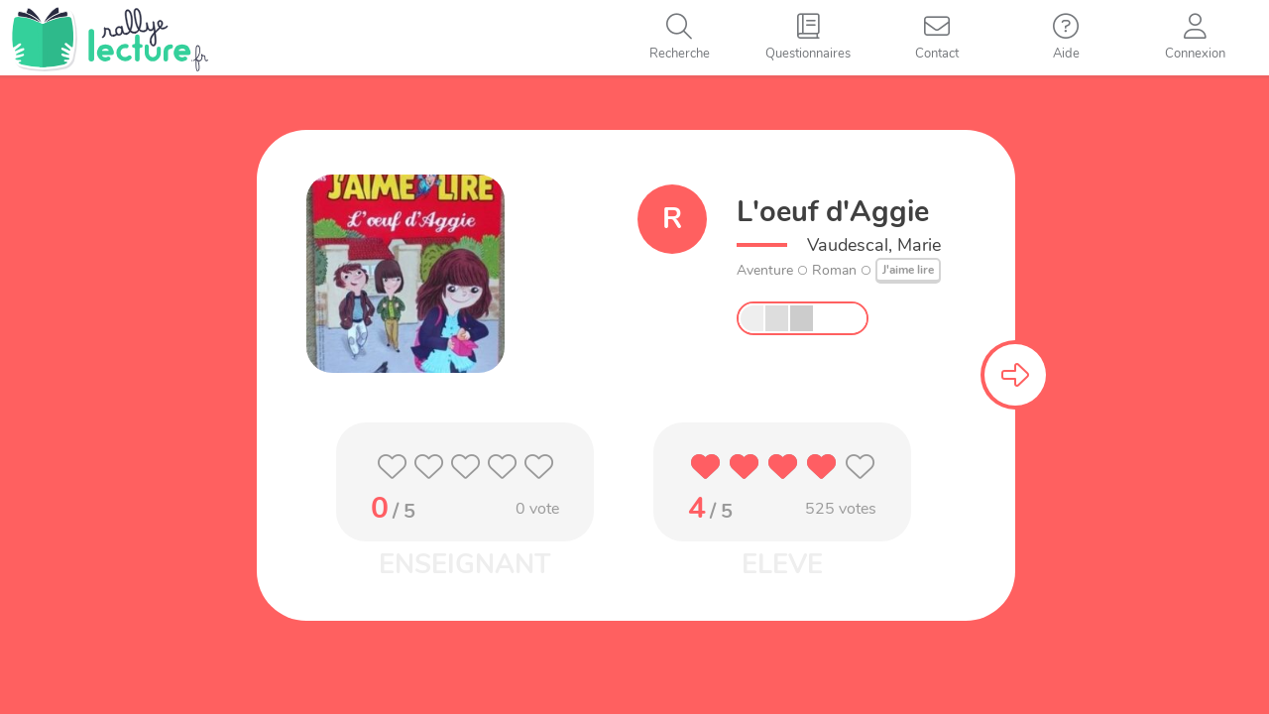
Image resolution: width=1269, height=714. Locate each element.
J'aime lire (908, 270)
